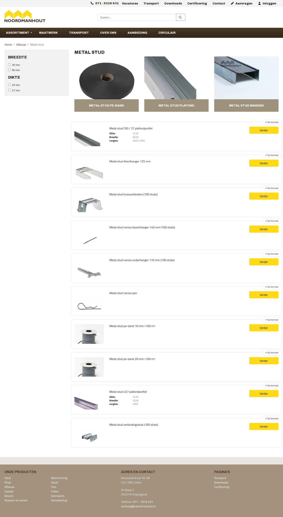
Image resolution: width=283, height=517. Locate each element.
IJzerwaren (58, 496)
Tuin (53, 487)
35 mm (16, 65)
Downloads (173, 3)
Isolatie (9, 491)
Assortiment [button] (18, 32)
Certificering (197, 3)
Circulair (167, 32)
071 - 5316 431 (143, 501)
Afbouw (21, 44)
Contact (219, 3)
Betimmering (59, 478)
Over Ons (108, 32)
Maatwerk (48, 32)
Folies (54, 491)
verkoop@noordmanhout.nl (138, 506)
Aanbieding (137, 32)
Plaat (7, 482)
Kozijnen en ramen (16, 500)
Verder (264, 130)
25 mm (16, 85)
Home (8, 44)
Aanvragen (241, 3)
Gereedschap (59, 500)
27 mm (16, 90)
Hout (7, 478)
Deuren (9, 496)
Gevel (54, 482)
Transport (151, 3)
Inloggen (267, 3)
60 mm (16, 70)
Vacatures (130, 3)
